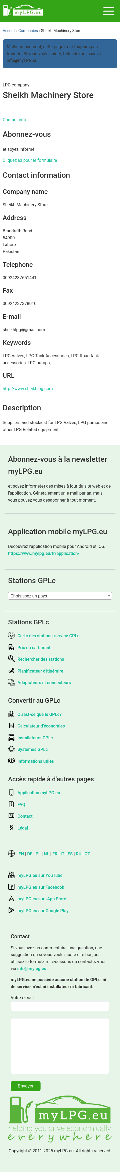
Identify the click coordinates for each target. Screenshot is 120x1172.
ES (70, 853)
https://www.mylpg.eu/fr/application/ (43, 553)
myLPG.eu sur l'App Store (37, 898)
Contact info (14, 119)
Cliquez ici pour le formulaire (30, 160)
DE (29, 853)
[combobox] (60, 596)
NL (46, 853)
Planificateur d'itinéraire (35, 671)
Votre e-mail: (23, 997)
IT (62, 853)
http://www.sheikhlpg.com (28, 388)
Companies (28, 31)
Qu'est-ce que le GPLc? (34, 714)
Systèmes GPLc (28, 749)
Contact (20, 816)
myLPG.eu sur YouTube (35, 875)
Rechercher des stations (36, 659)
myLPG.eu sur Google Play (38, 910)
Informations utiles (31, 761)
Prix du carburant (29, 647)
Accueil (9, 31)
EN (21, 853)
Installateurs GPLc (30, 737)
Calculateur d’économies (36, 726)
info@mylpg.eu (31, 968)
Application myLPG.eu (34, 792)
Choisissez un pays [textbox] (28, 596)
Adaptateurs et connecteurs (39, 682)
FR (54, 853)
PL (38, 853)
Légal (18, 828)
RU (79, 853)
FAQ (16, 804)
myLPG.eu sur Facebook (36, 887)
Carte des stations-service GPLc (43, 635)
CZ (87, 853)
